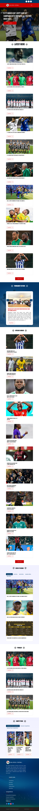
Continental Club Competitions (11, 795)
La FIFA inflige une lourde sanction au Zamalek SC (15, 689)
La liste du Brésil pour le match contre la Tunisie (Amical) (17, 668)
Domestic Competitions (10, 797)
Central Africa (11, 780)
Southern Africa (11, 786)
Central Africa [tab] (9, 574)
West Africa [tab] (9, 576)
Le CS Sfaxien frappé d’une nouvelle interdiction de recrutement (18, 711)
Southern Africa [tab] (28, 574)
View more (19, 278)
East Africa (11, 782)
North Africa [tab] (21, 574)
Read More (10, 23)
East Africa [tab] (15, 574)
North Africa (11, 784)
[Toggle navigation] (31, 5)
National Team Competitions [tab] (12, 728)
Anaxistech (31, 809)
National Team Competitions (10, 799)
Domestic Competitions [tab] (25, 725)
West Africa (11, 788)
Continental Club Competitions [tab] (13, 725)
